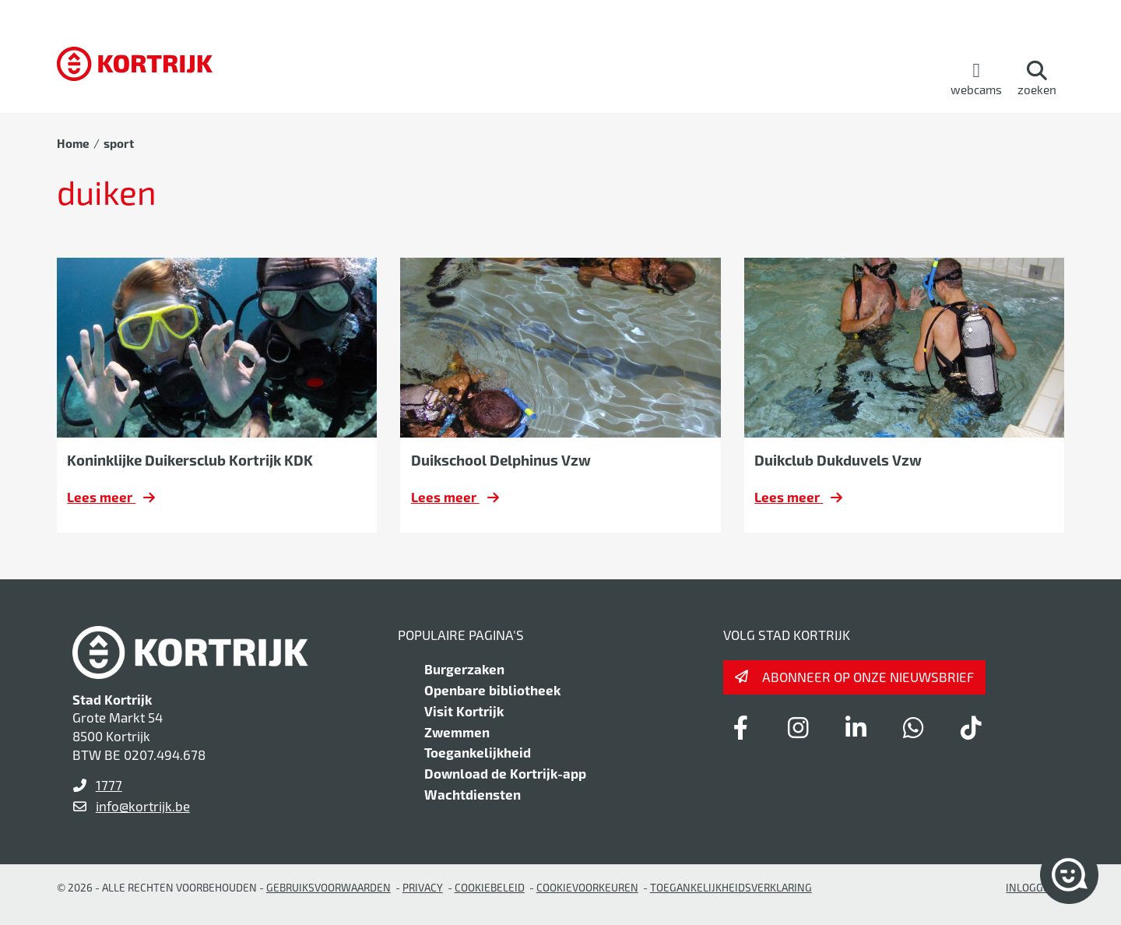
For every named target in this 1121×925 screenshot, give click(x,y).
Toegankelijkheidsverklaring (731, 887)
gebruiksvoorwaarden (328, 887)
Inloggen (1031, 887)
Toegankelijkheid (477, 752)
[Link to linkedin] (855, 727)
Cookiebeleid (490, 887)
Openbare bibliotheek (492, 690)
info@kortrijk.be (143, 806)
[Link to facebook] (740, 727)
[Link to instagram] (798, 727)
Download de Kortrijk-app (505, 773)
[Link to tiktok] (971, 727)
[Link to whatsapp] (913, 727)
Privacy (422, 887)
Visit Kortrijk (464, 711)
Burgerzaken (464, 669)
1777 (109, 785)
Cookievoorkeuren (587, 887)
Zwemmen (457, 732)
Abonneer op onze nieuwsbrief (868, 676)
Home (73, 143)
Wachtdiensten (472, 794)
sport (119, 143)
